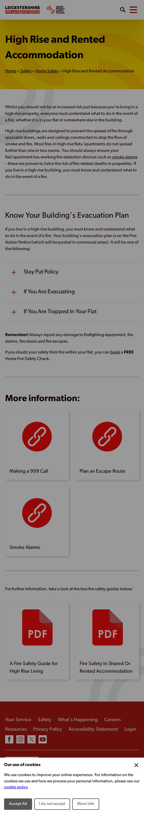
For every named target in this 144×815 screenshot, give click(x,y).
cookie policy (15, 787)
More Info (85, 804)
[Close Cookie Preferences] (136, 765)
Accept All (18, 804)
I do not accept (52, 804)
